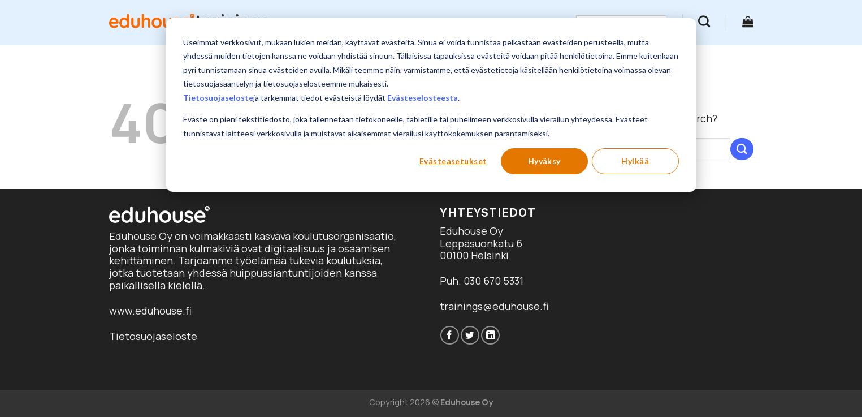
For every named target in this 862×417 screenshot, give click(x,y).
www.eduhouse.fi (150, 310)
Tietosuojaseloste (218, 97)
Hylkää (635, 161)
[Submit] (741, 149)
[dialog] (431, 105)
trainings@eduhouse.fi (494, 306)
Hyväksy (544, 161)
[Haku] (704, 21)
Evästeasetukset (453, 161)
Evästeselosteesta (422, 97)
